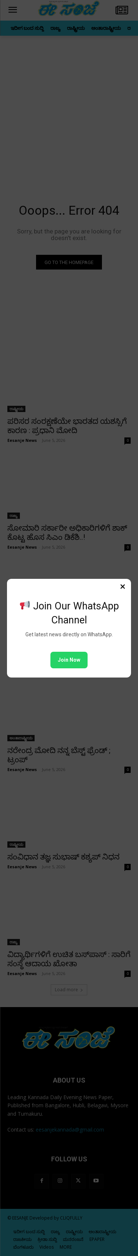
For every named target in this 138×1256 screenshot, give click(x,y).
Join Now (69, 660)
